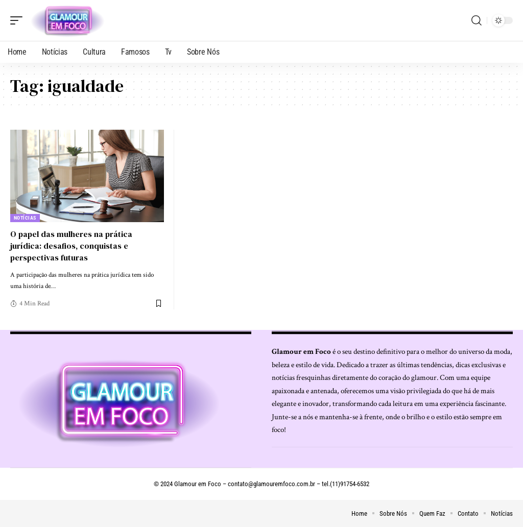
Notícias (25, 218)
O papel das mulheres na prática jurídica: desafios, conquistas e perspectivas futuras (71, 245)
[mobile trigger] (19, 20)
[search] (476, 20)
